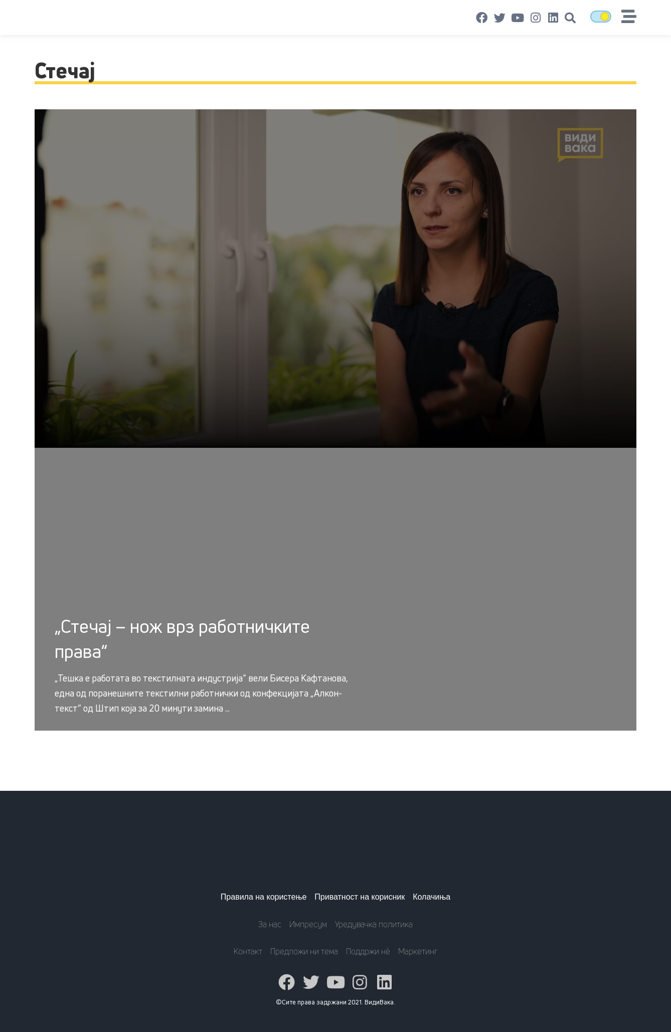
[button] (570, 18)
